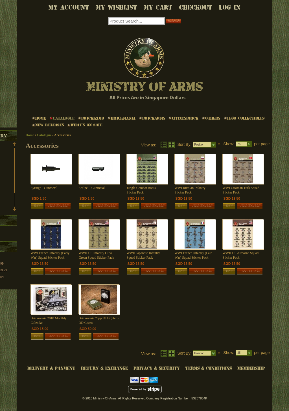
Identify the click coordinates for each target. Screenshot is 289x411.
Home (30, 135)
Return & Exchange (104, 368)
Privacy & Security (156, 368)
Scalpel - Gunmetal (92, 188)
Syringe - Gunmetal (44, 188)
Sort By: (185, 144)
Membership (251, 368)
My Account (69, 7)
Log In (229, 7)
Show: (228, 144)
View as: (148, 145)
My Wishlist (116, 7)
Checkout (195, 7)
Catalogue (44, 135)
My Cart (158, 7)
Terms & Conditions (208, 368)
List (164, 145)
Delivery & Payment (51, 368)
